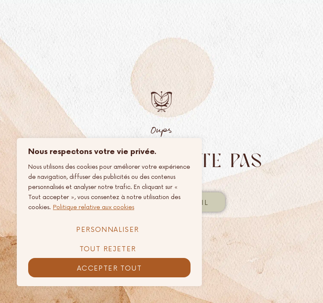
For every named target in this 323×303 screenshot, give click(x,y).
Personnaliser (107, 230)
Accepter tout (109, 268)
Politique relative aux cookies (93, 207)
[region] (109, 212)
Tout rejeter (107, 249)
